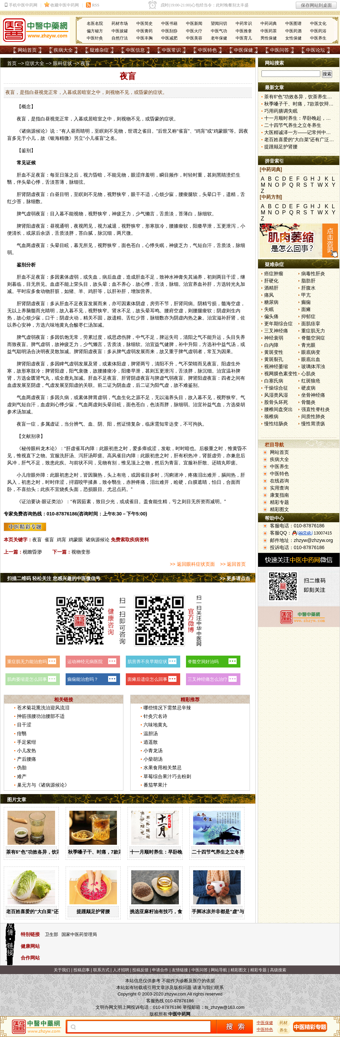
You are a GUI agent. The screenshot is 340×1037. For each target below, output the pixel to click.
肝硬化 (271, 280)
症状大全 (34, 63)
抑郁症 (308, 316)
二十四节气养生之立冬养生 (220, 852)
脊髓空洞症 (313, 338)
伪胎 (22, 767)
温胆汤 (150, 733)
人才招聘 (121, 970)
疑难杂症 (99, 50)
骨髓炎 (308, 402)
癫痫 (306, 302)
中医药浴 (318, 31)
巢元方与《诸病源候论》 (43, 785)
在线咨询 (279, 480)
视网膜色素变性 (281, 373)
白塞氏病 (273, 380)
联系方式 (101, 970)
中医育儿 (244, 38)
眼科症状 (62, 63)
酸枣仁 (81, 325)
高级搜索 (278, 970)
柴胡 (240, 404)
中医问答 (279, 50)
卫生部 (51, 934)
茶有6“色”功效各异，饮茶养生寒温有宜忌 (50, 852)
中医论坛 (315, 50)
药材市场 (120, 23)
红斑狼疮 (310, 380)
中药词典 (268, 23)
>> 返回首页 (233, 564)
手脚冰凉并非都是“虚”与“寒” (223, 911)
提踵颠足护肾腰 (93, 911)
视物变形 (80, 552)
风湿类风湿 (276, 395)
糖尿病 (271, 302)
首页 (12, 63)
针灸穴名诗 (155, 716)
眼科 (35, 448)
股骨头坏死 (276, 402)
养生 (284, 1030)
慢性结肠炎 (276, 423)
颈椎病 (271, 416)
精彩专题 (279, 502)
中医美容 (194, 38)
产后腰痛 (26, 759)
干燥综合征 (276, 388)
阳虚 (31, 226)
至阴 (31, 385)
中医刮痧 (169, 31)
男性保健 (268, 38)
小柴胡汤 (153, 759)
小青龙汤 (153, 750)
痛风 (269, 295)
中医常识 (171, 50)
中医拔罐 (120, 31)
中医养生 (318, 38)
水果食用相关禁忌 (162, 767)
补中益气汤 (224, 344)
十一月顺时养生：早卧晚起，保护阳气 (170, 852)
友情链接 (180, 970)
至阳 (69, 385)
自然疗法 (120, 38)
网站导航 (219, 970)
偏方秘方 (95, 31)
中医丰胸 (144, 38)
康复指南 (279, 495)
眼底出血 (310, 359)
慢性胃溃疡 (313, 423)
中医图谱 (293, 23)
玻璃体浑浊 (313, 366)
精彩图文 (279, 509)
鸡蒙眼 (76, 539)
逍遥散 (150, 742)
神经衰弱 (273, 338)
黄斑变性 (273, 352)
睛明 (85, 131)
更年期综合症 (278, 323)
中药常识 (244, 23)
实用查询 (279, 488)
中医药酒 (293, 31)
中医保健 (243, 50)
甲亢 (306, 295)
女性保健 (293, 38)
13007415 (323, 533)
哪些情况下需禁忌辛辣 (167, 707)
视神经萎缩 (276, 366)
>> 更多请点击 (235, 578)
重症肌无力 (313, 330)
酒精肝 (271, 288)
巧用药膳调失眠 (281, 111)
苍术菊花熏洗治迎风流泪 (43, 707)
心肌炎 (308, 373)
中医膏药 (144, 31)
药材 (284, 1022)
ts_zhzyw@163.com (224, 1007)
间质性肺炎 (313, 416)
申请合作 (160, 970)
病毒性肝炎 (313, 273)
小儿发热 (26, 750)
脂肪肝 (308, 280)
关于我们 (62, 970)
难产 (22, 776)
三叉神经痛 (276, 330)
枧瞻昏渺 (32, 552)
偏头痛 (271, 316)
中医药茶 (268, 31)
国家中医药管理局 (79, 934)
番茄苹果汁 (155, 785)
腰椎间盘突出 (278, 409)
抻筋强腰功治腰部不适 (41, 716)
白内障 (271, 345)
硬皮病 (308, 388)
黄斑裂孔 (273, 359)
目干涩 (24, 724)
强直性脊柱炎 (315, 409)
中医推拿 (244, 31)
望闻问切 (219, 23)
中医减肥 (169, 38)
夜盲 (37, 539)
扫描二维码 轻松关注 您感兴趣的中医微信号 (53, 578)
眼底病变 (310, 352)
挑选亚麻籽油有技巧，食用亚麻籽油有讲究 (175, 911)
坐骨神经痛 (313, 395)
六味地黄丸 (57, 325)
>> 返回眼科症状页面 (192, 564)
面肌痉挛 (310, 323)
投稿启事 (81, 970)
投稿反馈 (140, 970)
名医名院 (95, 23)
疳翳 (22, 733)
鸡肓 (61, 539)
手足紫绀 (26, 742)
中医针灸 (95, 38)
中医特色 (207, 50)
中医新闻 (194, 23)
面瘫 (306, 309)
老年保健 (219, 38)
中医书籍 (169, 23)
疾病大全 (63, 50)
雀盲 (49, 539)
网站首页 (27, 50)
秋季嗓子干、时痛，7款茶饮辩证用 (105, 852)
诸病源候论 (97, 539)
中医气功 (219, 31)
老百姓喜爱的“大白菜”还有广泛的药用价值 (51, 911)
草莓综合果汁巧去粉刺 (167, 776)
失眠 (269, 309)
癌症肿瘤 (273, 273)
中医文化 (318, 23)
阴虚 (31, 194)
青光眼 (308, 345)
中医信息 (135, 50)
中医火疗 (194, 31)
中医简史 (144, 23)
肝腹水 (308, 288)
